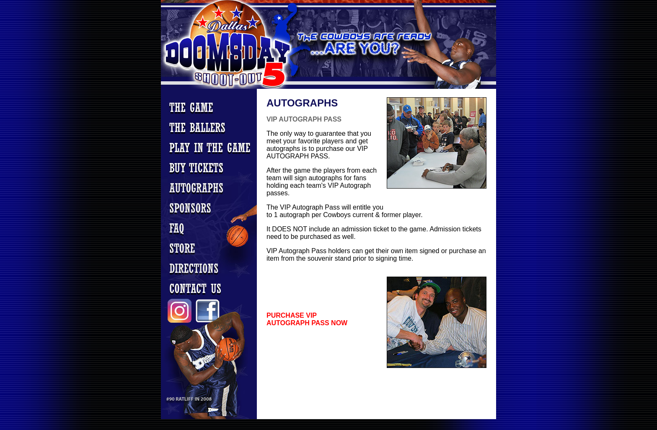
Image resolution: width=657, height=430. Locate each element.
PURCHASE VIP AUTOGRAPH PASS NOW (306, 319)
